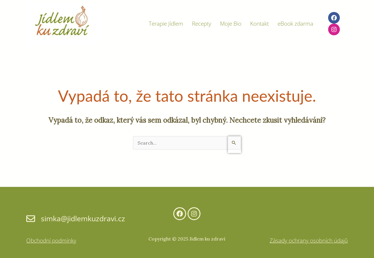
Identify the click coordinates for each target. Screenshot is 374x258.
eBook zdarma (295, 23)
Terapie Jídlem (166, 23)
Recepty (201, 23)
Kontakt (259, 23)
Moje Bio (230, 23)
